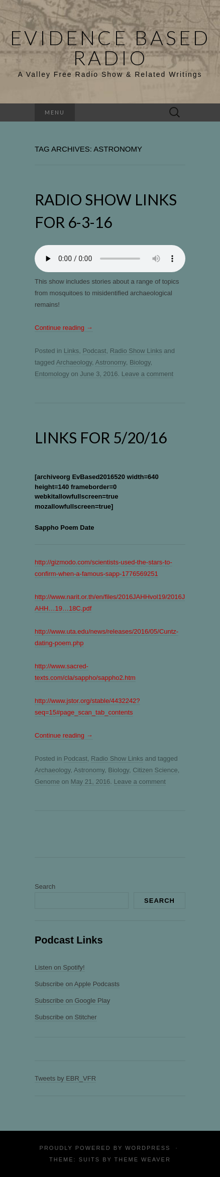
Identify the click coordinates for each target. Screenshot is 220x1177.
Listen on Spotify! (60, 967)
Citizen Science (155, 770)
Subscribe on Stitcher (66, 1017)
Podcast (94, 351)
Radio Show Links (136, 351)
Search (45, 886)
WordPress (147, 1148)
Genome (47, 781)
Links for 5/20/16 (101, 437)
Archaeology (74, 362)
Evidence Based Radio (110, 48)
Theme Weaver (142, 1159)
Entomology (52, 374)
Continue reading (64, 327)
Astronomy (110, 362)
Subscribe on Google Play (72, 1000)
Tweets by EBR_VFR (65, 1078)
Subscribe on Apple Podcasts (77, 984)
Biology (140, 362)
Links (71, 351)
